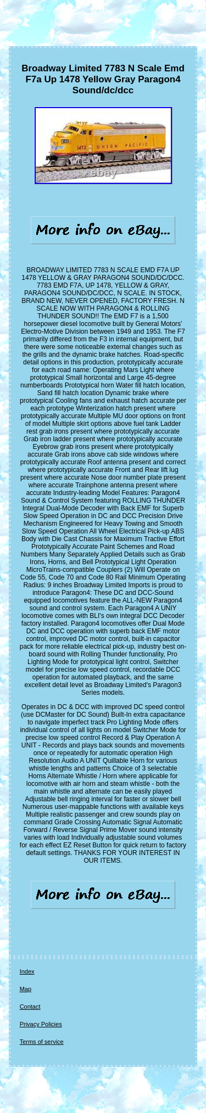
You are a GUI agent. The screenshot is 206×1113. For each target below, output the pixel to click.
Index (27, 971)
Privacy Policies (41, 1024)
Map (25, 989)
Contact (30, 1006)
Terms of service (42, 1041)
